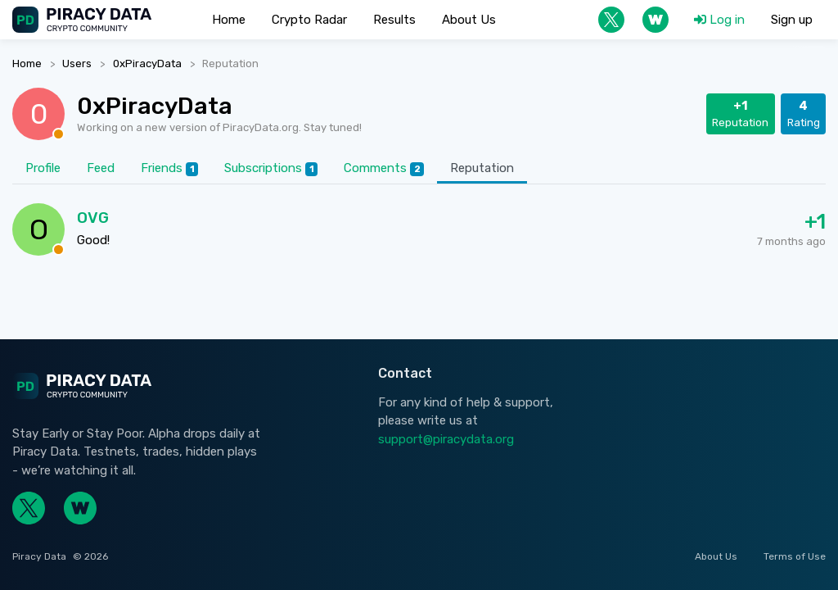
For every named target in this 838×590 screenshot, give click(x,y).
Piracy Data (39, 556)
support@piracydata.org (446, 439)
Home (27, 63)
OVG (93, 217)
